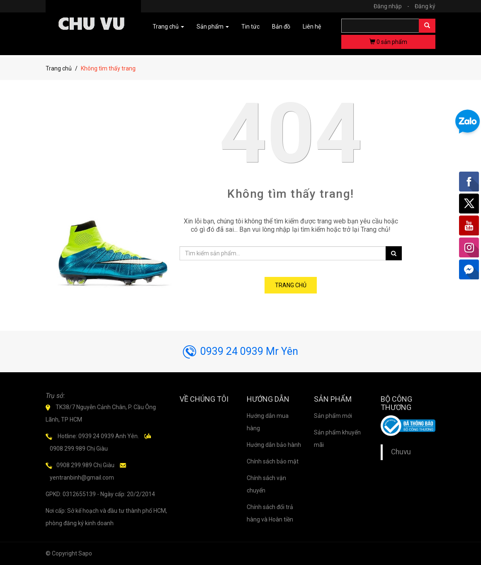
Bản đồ (281, 26)
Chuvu (401, 452)
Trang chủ (59, 68)
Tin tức (250, 26)
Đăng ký (425, 6)
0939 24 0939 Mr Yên (240, 351)
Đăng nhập (393, 6)
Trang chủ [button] (168, 26)
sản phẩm (388, 42)
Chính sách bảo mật (273, 461)
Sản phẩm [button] (213, 26)
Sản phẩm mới (333, 415)
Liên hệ (312, 26)
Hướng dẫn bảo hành (274, 444)
